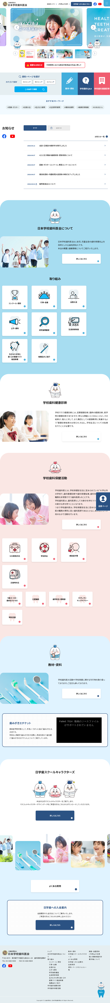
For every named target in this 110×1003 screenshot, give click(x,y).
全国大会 (73, 297)
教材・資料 (69, 83)
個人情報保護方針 (95, 957)
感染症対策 (73, 550)
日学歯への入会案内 (75, 962)
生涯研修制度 (73, 324)
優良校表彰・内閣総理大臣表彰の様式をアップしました (53, 174)
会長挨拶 (71, 964)
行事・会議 (44, 297)
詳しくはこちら (81, 258)
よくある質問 (55, 886)
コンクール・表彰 (15, 297)
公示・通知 (14, 324)
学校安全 (44, 550)
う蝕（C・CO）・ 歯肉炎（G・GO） (12, 599)
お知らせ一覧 (100, 136)
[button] (16, 27)
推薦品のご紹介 (44, 351)
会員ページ (103, 501)
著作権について (94, 959)
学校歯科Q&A (86, 83)
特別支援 (12, 617)
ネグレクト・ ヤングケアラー (82, 599)
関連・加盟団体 (94, 951)
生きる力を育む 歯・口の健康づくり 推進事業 (15, 351)
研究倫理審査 (44, 324)
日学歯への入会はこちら (81, 4)
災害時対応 (14, 577)
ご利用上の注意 (63, 4)
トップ (50, 951)
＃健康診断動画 (83, 107)
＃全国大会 (27, 107)
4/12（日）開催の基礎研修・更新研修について (49, 155)
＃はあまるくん (98, 107)
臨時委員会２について (41, 184)
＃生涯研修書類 (54, 107)
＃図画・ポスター (13, 107)
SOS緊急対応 (15, 550)
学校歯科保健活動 (54, 988)
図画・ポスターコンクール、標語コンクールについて (52, 164)
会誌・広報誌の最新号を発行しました (47, 145)
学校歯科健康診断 (102, 83)
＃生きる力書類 (40, 107)
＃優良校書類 (69, 107)
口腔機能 (35, 599)
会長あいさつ (51, 4)
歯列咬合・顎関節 (59, 599)
